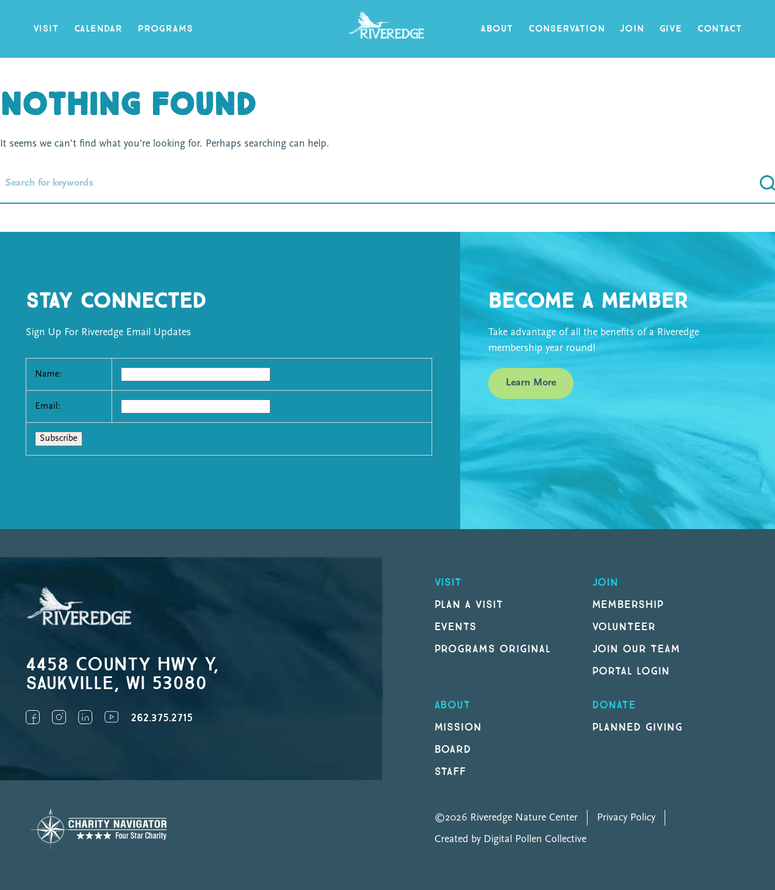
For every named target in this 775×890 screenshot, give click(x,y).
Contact (719, 29)
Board (453, 749)
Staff (451, 771)
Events (456, 627)
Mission (458, 727)
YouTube (112, 717)
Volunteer (624, 627)
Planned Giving (637, 727)
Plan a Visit (469, 604)
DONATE (614, 705)
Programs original (493, 649)
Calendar (98, 29)
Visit (46, 29)
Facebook (33, 717)
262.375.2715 (162, 718)
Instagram (59, 717)
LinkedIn (85, 717)
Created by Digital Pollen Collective (510, 839)
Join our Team (636, 649)
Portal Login (631, 671)
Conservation (567, 29)
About (497, 29)
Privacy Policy (626, 817)
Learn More (531, 382)
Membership (628, 604)
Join (632, 29)
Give (670, 29)
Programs (165, 29)
